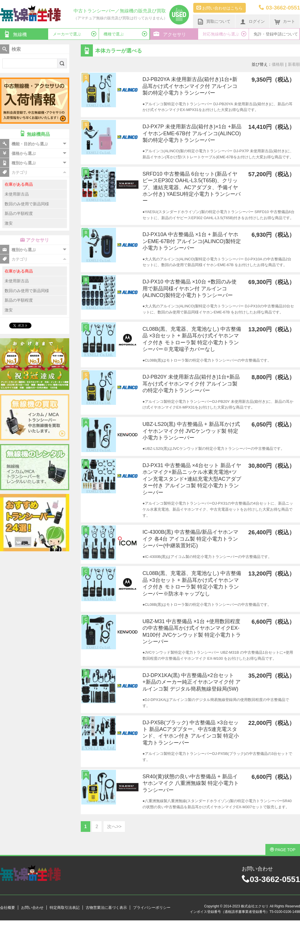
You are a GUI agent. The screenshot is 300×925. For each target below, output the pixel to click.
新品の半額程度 (19, 213)
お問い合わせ (32, 907)
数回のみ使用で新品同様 (27, 204)
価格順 (278, 64)
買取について (214, 22)
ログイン (252, 22)
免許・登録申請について (276, 34)
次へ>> (114, 826)
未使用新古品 (17, 194)
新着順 (294, 64)
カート (284, 22)
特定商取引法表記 (65, 907)
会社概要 (7, 907)
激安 (9, 223)
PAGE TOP (282, 849)
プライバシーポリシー (151, 907)
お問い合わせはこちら (219, 7)
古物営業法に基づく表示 (106, 907)
